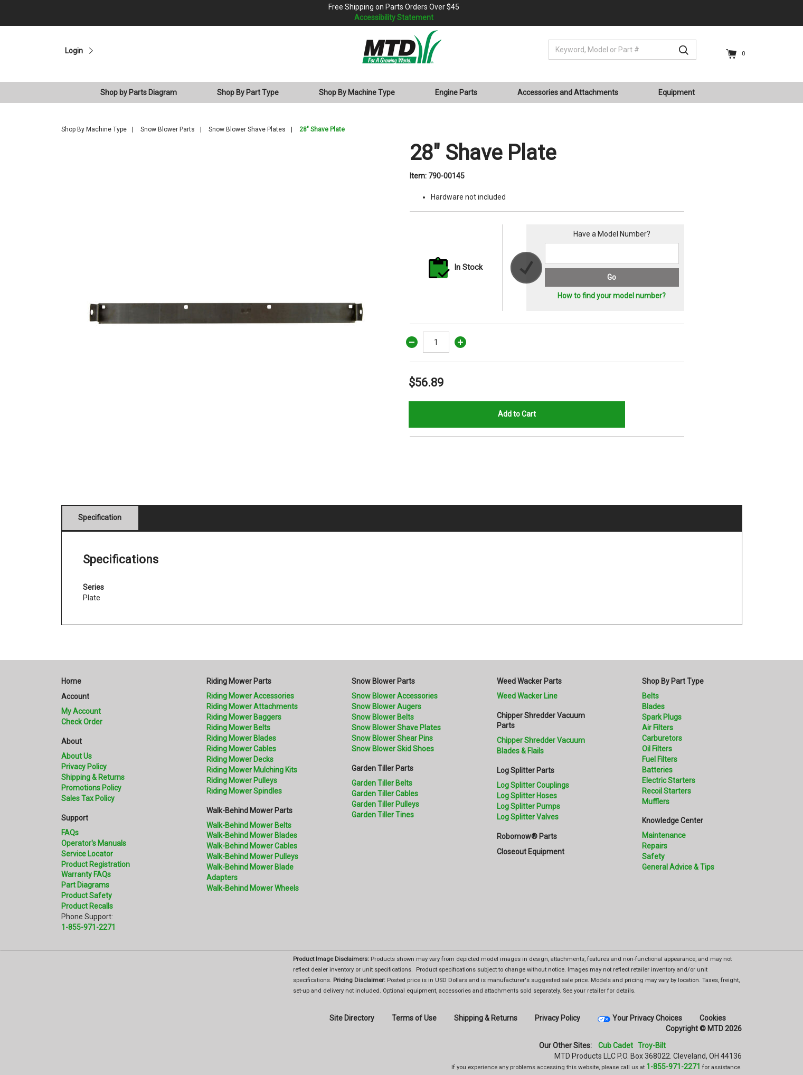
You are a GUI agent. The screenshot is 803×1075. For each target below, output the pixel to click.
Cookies (713, 1018)
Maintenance (664, 835)
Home (71, 681)
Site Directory (351, 1018)
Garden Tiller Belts (382, 783)
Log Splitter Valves (528, 817)
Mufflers (655, 801)
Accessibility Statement (393, 17)
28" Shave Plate (322, 129)
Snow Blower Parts (167, 129)
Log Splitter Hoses (527, 795)
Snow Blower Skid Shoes (393, 748)
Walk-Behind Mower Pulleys (252, 856)
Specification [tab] (99, 517)
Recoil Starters (666, 791)
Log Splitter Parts (525, 770)
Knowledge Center (672, 820)
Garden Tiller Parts (382, 768)
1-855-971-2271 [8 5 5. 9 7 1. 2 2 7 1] (673, 1066)
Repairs (654, 846)
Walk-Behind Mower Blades (251, 835)
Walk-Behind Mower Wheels (252, 888)
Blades (653, 706)
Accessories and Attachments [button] (567, 92)
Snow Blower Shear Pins (392, 738)
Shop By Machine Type (94, 129)
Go (611, 277)
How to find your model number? (612, 295)
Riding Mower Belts (238, 727)
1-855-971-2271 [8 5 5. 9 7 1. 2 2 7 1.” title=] (88, 927)
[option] (227, 306)
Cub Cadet (615, 1045)
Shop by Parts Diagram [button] (138, 92)
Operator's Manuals (93, 843)
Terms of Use (414, 1018)
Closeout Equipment (530, 851)
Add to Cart (517, 414)
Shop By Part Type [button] (248, 92)
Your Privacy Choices (647, 1018)
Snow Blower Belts (383, 717)
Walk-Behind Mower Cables (251, 846)
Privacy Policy (84, 766)
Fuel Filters (659, 759)
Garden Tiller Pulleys (385, 804)
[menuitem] (142, 92)
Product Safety (86, 895)
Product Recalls (87, 906)
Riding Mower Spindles (244, 791)
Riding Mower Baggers (243, 717)
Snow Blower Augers (386, 706)
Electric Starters (668, 780)
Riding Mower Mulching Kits (251, 770)
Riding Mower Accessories (250, 696)
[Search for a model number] (611, 253)
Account (75, 696)
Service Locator (87, 854)
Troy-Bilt (652, 1045)
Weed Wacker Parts (529, 681)
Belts (650, 696)
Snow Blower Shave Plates (247, 129)
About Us (76, 756)
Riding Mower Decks (239, 759)
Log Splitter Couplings (533, 785)
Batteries (657, 770)
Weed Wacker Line (527, 696)
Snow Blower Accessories (395, 696)
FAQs (70, 832)
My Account (81, 711)
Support (74, 818)
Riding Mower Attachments (252, 706)
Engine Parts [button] (456, 92)
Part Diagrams (85, 885)
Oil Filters (657, 748)
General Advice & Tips (678, 867)
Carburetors (662, 738)
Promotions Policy (91, 788)
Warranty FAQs (86, 874)
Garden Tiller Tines (383, 814)
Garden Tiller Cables (385, 793)
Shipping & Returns (93, 777)
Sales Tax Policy (88, 798)
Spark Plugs (662, 717)
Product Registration (95, 864)
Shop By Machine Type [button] (357, 92)
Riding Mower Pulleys (241, 780)
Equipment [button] (676, 92)
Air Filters (657, 727)
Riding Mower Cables (241, 748)
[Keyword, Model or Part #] (622, 50)
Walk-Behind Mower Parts (249, 810)
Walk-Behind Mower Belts (248, 825)
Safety (653, 856)
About (71, 741)
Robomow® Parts (527, 836)
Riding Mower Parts (238, 681)
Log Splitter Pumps (528, 806)
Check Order (81, 722)
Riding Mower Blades (241, 738)
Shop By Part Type (673, 681)
